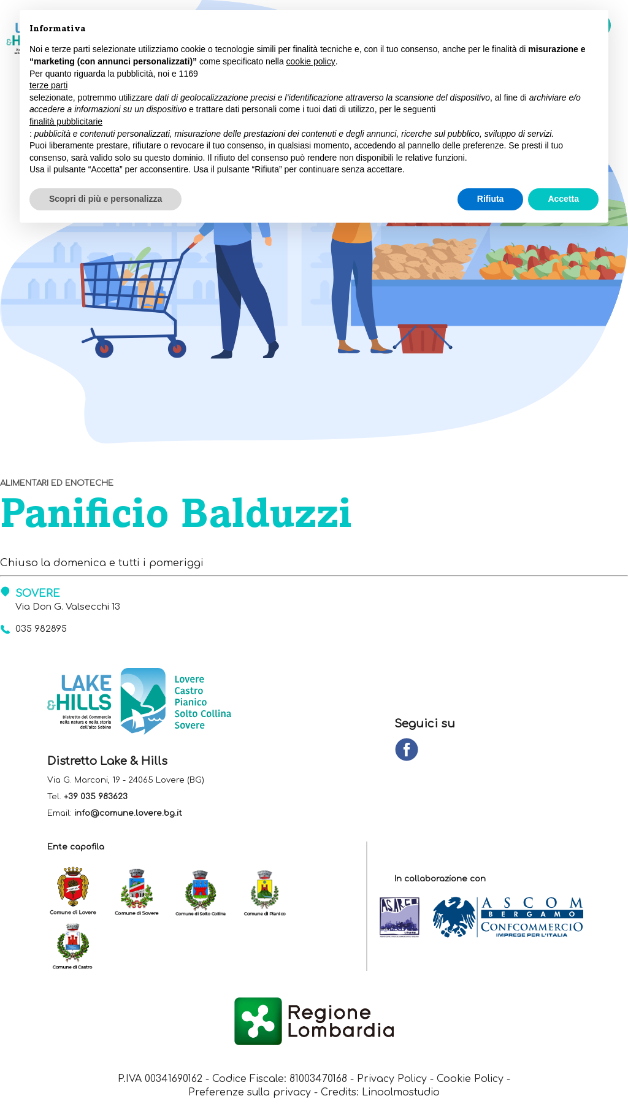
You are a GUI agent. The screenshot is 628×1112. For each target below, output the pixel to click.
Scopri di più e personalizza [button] (105, 199)
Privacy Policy (392, 1078)
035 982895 (41, 629)
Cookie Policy (471, 1078)
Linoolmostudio (401, 1093)
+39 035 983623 (96, 796)
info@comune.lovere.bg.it (128, 813)
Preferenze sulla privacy (249, 1093)
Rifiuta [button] (490, 199)
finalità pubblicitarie (65, 121)
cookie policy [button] (310, 61)
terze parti (48, 85)
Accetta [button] (563, 199)
